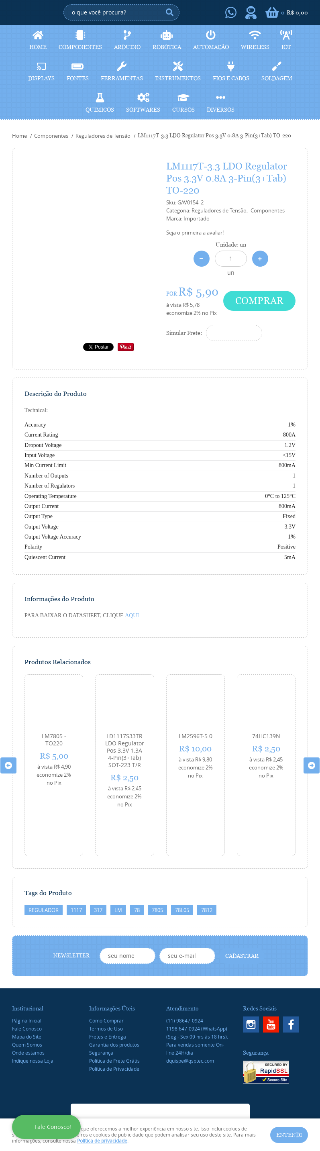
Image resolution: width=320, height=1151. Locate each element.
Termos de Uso (106, 985)
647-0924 (196, 985)
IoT (286, 47)
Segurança (101, 1009)
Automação (211, 47)
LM (118, 866)
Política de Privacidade (114, 1025)
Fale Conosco (27, 985)
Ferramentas (122, 78)
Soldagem (276, 78)
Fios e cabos (231, 78)
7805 (157, 866)
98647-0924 (184, 977)
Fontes (78, 78)
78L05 (182, 866)
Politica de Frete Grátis (114, 1017)
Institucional (27, 965)
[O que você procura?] (169, 12)
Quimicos (100, 109)
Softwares (143, 109)
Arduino (127, 47)
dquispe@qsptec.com (190, 1017)
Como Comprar (106, 977)
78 (137, 866)
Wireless (255, 47)
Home (38, 47)
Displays (41, 78)
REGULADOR (44, 866)
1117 (76, 866)
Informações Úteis (112, 965)
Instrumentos (178, 78)
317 (98, 866)
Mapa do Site (26, 993)
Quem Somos (27, 1001)
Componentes (80, 47)
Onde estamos (28, 1009)
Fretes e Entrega (107, 993)
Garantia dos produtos (114, 1001)
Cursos (183, 109)
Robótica (167, 47)
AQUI (132, 615)
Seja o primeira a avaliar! (195, 232)
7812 (206, 866)
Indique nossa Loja (32, 1017)
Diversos (220, 109)
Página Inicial (26, 977)
